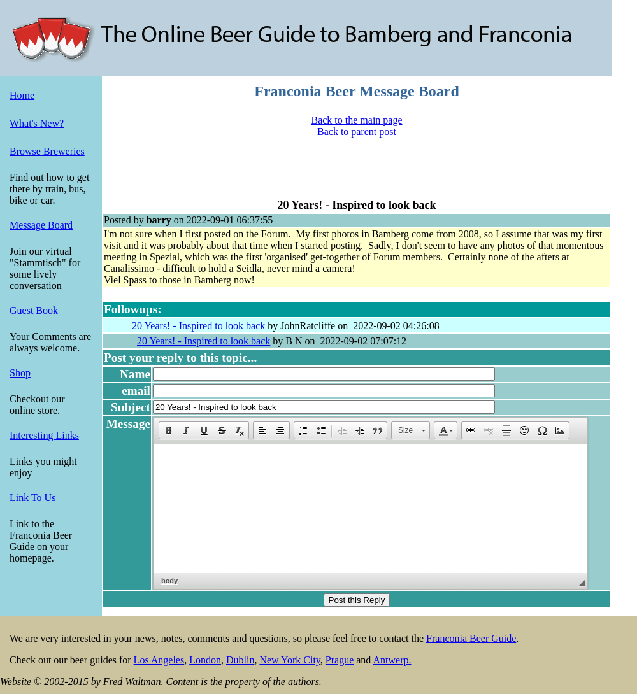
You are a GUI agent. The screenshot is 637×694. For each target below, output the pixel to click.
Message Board (41, 225)
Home (22, 95)
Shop (20, 372)
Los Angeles (159, 660)
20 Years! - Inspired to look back (198, 325)
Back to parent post (356, 131)
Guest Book (34, 310)
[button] (168, 430)
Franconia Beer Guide (471, 638)
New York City (289, 660)
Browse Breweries (47, 151)
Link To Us (32, 497)
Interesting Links (44, 435)
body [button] (169, 580)
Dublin (240, 660)
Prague (340, 660)
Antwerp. (392, 660)
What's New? (37, 123)
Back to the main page (356, 120)
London (205, 660)
